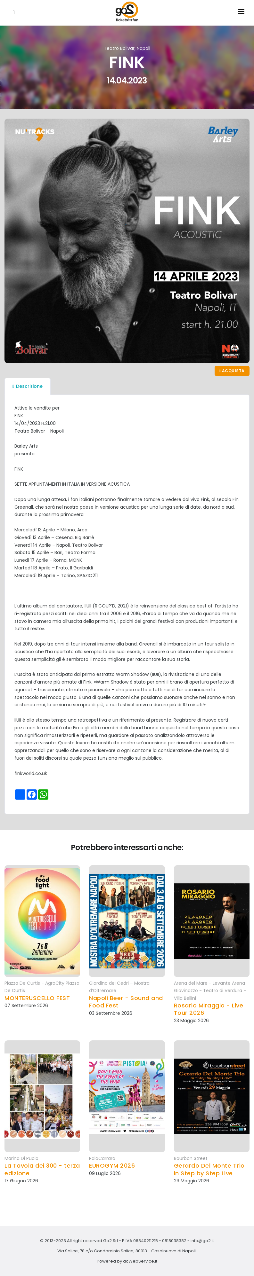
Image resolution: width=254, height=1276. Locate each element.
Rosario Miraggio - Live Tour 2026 (208, 1009)
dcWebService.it (140, 1261)
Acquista (232, 370)
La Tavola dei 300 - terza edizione (42, 1169)
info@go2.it (202, 1241)
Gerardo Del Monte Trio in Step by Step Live (209, 1169)
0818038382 (174, 1241)
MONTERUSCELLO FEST (37, 998)
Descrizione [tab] (27, 386)
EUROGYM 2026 (112, 1166)
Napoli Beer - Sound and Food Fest (126, 1002)
